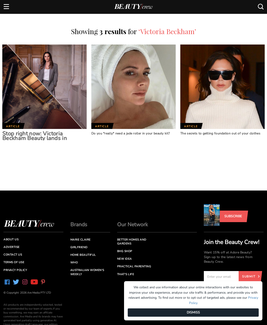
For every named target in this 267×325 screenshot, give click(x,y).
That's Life (125, 274)
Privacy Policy (15, 270)
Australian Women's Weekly (87, 272)
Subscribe (233, 216)
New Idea (124, 259)
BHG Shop (124, 251)
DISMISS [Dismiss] (193, 312)
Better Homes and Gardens (131, 241)
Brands (78, 224)
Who (74, 262)
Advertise (11, 247)
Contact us (12, 254)
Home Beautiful (83, 255)
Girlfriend (79, 247)
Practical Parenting (134, 266)
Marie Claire (80, 240)
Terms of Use (13, 262)
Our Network (132, 224)
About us (10, 239)
